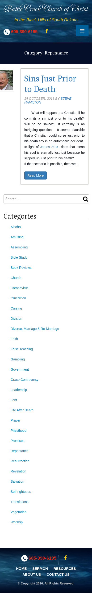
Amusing (17, 237)
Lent (14, 400)
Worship (17, 522)
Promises (17, 441)
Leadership (19, 390)
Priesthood (18, 430)
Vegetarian (18, 512)
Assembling (19, 247)
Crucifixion (18, 298)
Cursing (16, 308)
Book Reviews (21, 268)
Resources (65, 568)
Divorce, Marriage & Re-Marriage (35, 329)
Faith (14, 339)
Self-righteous (21, 492)
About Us (31, 574)
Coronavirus (19, 288)
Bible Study (19, 257)
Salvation (17, 481)
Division (16, 318)
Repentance (20, 451)
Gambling (18, 359)
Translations (20, 502)
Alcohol (16, 227)
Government (20, 369)
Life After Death (22, 410)
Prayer (15, 420)
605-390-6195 (24, 31)
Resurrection (20, 461)
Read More (35, 175)
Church (16, 278)
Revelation (18, 471)
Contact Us (58, 574)
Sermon (40, 568)
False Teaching (22, 349)
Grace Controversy (24, 380)
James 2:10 (49, 147)
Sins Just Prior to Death (50, 83)
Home (21, 568)
